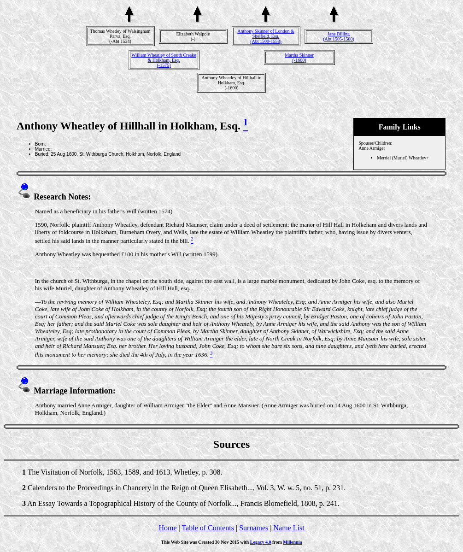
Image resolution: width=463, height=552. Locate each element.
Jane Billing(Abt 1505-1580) (338, 36)
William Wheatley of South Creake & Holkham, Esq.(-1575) (163, 60)
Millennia (292, 542)
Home (167, 528)
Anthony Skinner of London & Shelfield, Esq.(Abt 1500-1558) (265, 36)
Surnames (253, 528)
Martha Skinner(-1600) (299, 58)
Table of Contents (208, 528)
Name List (288, 528)
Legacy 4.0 (260, 542)
